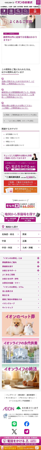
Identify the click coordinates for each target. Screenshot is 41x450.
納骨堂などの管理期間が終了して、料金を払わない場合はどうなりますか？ (19, 94)
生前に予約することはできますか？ (18, 82)
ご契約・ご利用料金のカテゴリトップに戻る (20, 115)
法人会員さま (7, 291)
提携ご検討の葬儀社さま (12, 299)
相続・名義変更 (34, 7)
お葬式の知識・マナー (11, 283)
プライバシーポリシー (27, 398)
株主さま (5, 295)
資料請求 (21, 395)
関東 (24, 234)
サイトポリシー (11, 398)
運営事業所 (31, 395)
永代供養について (12, 134)
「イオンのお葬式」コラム (13, 287)
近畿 (24, 240)
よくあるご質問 (8, 274)
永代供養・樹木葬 (23, 7)
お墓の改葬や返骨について (15, 145)
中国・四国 (7, 247)
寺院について (10, 141)
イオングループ (8, 303)
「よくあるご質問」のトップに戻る (20, 121)
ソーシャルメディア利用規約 (19, 401)
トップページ (11, 395)
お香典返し (4, 7)
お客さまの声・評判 (10, 278)
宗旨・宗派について (13, 138)
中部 (4, 240)
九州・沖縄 (27, 247)
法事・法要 (12, 7)
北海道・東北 (8, 234)
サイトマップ (7, 307)
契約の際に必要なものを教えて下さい (17, 106)
